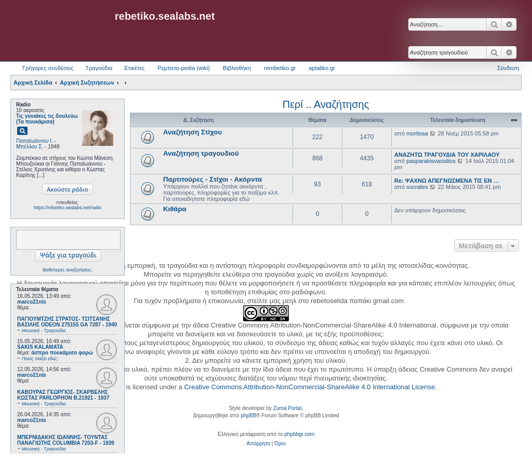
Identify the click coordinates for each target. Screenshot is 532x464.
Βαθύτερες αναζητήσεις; (67, 269)
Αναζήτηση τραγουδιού (201, 153)
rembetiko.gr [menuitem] (280, 68)
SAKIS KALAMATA (40, 347)
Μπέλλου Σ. (29, 146)
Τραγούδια (98, 68)
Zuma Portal (287, 408)
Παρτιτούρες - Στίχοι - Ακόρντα (212, 179)
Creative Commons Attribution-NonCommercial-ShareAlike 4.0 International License (309, 387)
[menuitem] (258, 443)
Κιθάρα (175, 209)
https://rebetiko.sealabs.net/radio (67, 207)
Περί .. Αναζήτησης (326, 104)
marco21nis (31, 302)
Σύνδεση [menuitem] (508, 68)
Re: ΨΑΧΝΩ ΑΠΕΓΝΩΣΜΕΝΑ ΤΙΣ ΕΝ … (446, 181)
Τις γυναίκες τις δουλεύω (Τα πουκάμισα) (47, 119)
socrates (417, 187)
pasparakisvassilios (431, 161)
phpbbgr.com (299, 434)
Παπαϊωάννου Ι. (34, 141)
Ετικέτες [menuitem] (134, 68)
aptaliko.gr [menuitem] (322, 68)
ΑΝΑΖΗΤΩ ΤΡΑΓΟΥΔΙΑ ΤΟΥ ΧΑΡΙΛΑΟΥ (447, 155)
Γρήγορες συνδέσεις (47, 68)
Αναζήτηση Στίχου (192, 132)
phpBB (248, 415)
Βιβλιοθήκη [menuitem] (237, 68)
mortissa (417, 133)
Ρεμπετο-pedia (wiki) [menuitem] (183, 68)
